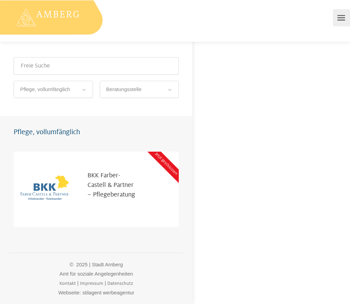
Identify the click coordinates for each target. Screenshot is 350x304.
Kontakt (67, 283)
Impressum (91, 283)
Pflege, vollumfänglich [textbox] (45, 89)
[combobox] (53, 89)
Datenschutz (120, 283)
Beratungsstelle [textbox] (124, 89)
